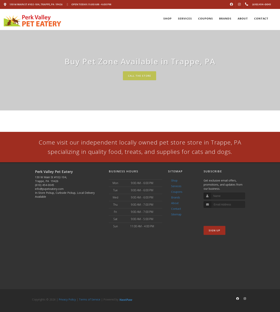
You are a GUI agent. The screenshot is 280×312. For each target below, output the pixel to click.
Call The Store (139, 76)
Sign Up (214, 230)
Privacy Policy (67, 299)
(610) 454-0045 (44, 185)
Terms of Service (89, 299)
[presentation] (224, 215)
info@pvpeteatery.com (49, 189)
